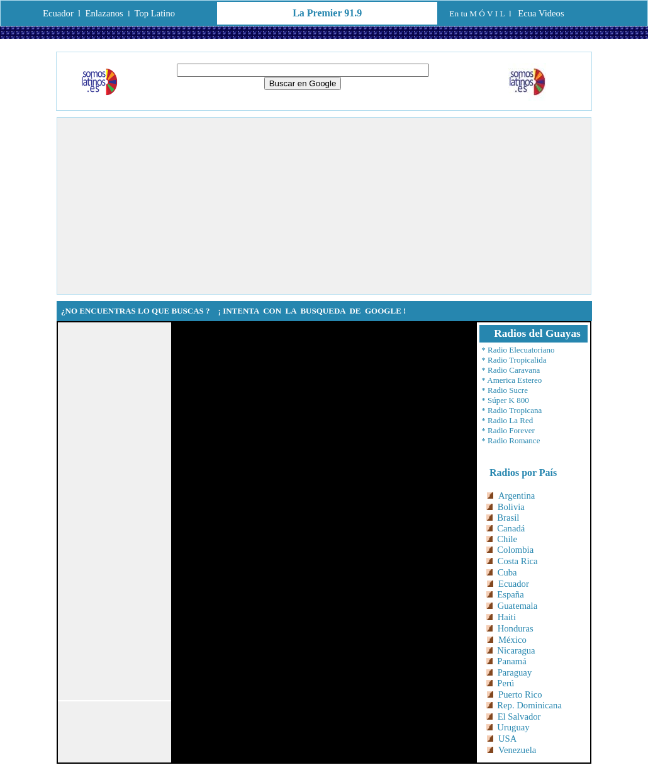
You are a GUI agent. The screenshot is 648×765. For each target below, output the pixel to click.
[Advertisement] (324, 206)
